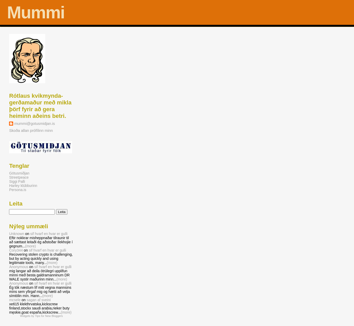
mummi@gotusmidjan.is (34, 124)
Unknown (16, 234)
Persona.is (17, 190)
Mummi (36, 12)
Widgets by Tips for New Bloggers (41, 315)
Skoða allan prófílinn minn (31, 130)
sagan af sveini (39, 300)
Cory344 (16, 250)
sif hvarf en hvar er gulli (48, 234)
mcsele (14, 300)
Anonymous (18, 267)
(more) (30, 246)
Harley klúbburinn (23, 186)
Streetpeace (18, 177)
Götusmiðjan (19, 173)
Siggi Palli (17, 181)
